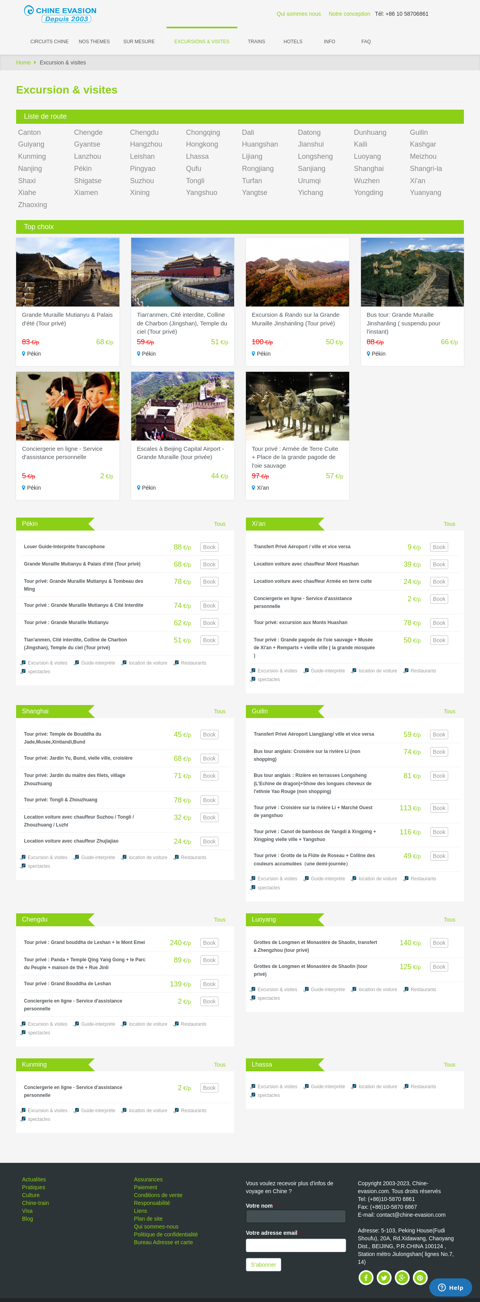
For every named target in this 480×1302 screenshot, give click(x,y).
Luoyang (367, 156)
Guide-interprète (98, 663)
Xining (140, 192)
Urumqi (309, 181)
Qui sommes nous (299, 14)
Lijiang (252, 156)
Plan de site (148, 1219)
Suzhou (142, 181)
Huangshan (260, 144)
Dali (248, 132)
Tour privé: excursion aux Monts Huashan (301, 622)
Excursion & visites (48, 663)
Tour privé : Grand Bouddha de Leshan (67, 983)
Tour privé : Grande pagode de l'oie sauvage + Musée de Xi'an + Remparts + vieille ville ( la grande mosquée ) (314, 647)
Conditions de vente (158, 1195)
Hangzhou (146, 144)
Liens (140, 1211)
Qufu (194, 169)
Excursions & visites (201, 41)
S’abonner (263, 1265)
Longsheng (315, 156)
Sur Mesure (139, 41)
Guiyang (31, 144)
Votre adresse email (273, 1233)
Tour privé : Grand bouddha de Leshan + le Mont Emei (84, 942)
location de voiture (148, 663)
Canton (29, 132)
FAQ (366, 41)
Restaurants (194, 663)
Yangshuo (202, 192)
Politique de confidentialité (166, 1234)
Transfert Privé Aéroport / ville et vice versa (302, 546)
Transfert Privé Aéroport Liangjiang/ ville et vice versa (314, 734)
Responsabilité (152, 1203)
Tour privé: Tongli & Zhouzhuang (60, 800)
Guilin (419, 132)
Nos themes (94, 41)
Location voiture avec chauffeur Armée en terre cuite (313, 581)
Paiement (145, 1187)
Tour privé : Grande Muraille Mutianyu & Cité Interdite (83, 605)
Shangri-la (426, 169)
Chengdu (144, 132)
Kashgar (423, 144)
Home (23, 62)
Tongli (195, 181)
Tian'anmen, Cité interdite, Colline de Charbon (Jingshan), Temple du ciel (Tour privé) (182, 323)
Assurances (148, 1179)
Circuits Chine (49, 41)
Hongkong (202, 144)
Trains (256, 41)
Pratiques (33, 1187)
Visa (27, 1211)
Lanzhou (87, 156)
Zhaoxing (32, 205)
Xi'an (417, 181)
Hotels (293, 41)
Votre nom (261, 1206)
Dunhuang (370, 132)
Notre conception (349, 14)
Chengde (88, 132)
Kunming (32, 156)
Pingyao (143, 169)
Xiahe (27, 192)
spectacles (39, 671)
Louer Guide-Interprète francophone (64, 546)
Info (329, 41)
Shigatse (88, 181)
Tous (220, 524)
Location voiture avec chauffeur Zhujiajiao (71, 841)
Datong (309, 132)
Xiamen (86, 192)
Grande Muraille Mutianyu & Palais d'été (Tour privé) (82, 564)
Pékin (83, 169)
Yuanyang (426, 192)
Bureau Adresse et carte (163, 1242)
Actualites (34, 1179)
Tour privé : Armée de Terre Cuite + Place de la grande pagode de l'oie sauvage (295, 457)
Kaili (360, 144)
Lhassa (197, 156)
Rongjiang (258, 169)
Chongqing (203, 132)
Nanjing (30, 169)
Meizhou (423, 156)
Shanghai (369, 169)
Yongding (368, 192)
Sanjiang (312, 169)
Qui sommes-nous (156, 1226)
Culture (31, 1195)
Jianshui (311, 144)
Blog (27, 1219)
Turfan (252, 181)
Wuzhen (367, 181)
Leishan (142, 156)
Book (209, 547)
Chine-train (35, 1203)
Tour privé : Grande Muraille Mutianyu (66, 622)
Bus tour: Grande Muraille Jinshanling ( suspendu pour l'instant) (404, 323)
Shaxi (27, 181)
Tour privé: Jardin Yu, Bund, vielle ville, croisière (78, 758)
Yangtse (254, 192)
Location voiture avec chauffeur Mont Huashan (306, 564)
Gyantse (87, 144)
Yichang (310, 192)
